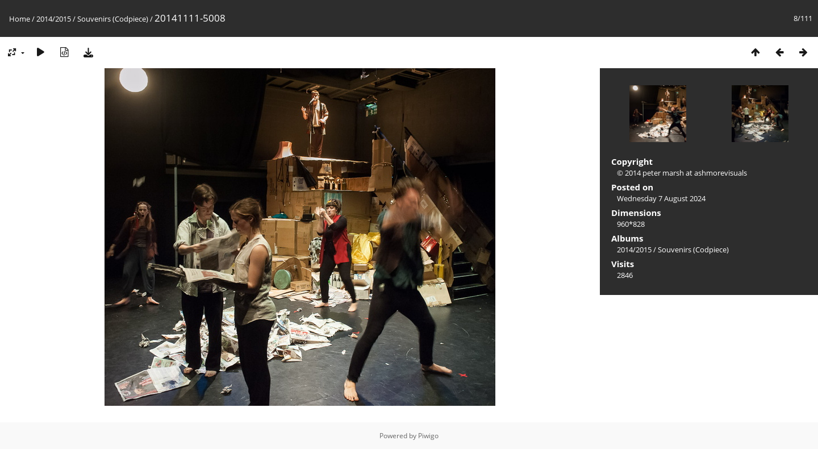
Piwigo (428, 435)
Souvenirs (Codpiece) (112, 19)
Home (19, 19)
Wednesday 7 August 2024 (661, 198)
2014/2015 (53, 19)
